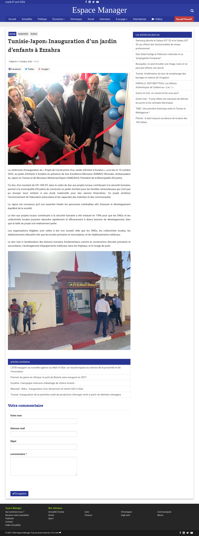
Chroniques (76, 19)
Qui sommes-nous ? (14, 512)
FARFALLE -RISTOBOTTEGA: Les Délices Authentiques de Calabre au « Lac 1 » (156, 85)
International (139, 19)
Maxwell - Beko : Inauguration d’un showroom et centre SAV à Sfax (47, 388)
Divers (51, 515)
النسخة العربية (184, 19)
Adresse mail (17, 428)
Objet (13, 441)
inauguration (23, 34)
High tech (125, 515)
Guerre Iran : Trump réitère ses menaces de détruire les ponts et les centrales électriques (162, 101)
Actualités (27, 19)
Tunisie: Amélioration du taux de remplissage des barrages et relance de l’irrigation (161, 75)
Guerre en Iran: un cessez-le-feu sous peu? (157, 93)
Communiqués (164, 512)
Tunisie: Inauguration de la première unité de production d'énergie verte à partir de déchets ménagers (66, 394)
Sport (51, 518)
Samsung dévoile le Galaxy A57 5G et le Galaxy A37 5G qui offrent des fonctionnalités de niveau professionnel (162, 44)
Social (91, 19)
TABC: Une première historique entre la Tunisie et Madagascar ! (161, 110)
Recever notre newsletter (17, 515)
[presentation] (35, 484)
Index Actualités (13, 525)
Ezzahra (34, 34)
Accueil (12, 19)
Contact (9, 522)
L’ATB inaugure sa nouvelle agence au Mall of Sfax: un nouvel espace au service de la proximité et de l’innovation (66, 369)
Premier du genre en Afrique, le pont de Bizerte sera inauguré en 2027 (49, 377)
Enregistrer (19, 493)
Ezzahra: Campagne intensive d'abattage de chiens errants (43, 383)
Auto (87, 512)
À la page (121, 19)
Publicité (9, 518)
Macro (160, 515)
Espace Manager (99, 9)
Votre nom (16, 415)
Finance (88, 515)
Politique (42, 19)
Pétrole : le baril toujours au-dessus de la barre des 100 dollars (161, 120)
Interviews (105, 19)
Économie (59, 19)
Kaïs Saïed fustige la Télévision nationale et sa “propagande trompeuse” (159, 56)
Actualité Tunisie (56, 512)
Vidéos (157, 19)
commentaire (18, 454)
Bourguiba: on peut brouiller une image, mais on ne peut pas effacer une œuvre (161, 66)
